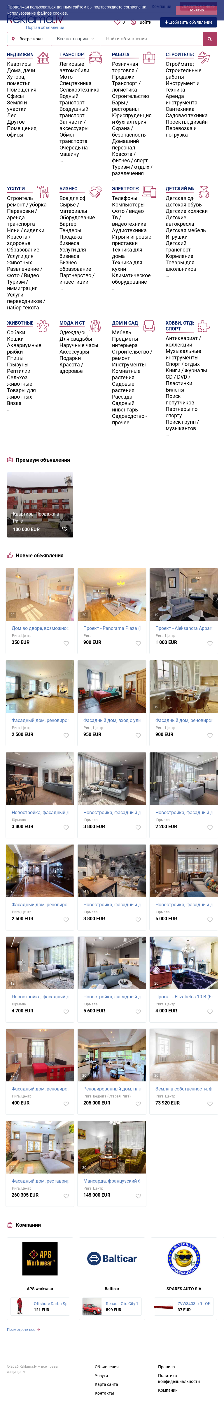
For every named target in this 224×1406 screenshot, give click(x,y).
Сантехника (180, 109)
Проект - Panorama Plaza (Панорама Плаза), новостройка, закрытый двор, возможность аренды (113, 628)
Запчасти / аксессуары (74, 125)
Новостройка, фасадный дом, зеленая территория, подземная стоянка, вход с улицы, (113, 904)
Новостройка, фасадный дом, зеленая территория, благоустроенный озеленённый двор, (41, 812)
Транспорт (73, 54)
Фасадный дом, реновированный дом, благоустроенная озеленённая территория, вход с (41, 1089)
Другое (16, 122)
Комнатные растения (126, 374)
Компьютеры (128, 204)
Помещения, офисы (22, 131)
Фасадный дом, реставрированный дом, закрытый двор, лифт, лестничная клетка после (41, 1181)
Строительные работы (184, 73)
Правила (166, 1366)
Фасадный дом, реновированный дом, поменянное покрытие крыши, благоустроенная (41, 904)
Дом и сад (125, 323)
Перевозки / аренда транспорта (22, 217)
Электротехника (132, 189)
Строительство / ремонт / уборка (27, 201)
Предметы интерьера (125, 342)
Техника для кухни (127, 265)
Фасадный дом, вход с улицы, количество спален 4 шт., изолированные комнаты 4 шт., (113, 720)
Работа (121, 54)
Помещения (21, 90)
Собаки (16, 332)
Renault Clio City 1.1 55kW (129, 1303)
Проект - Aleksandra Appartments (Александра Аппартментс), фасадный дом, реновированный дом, (185, 628)
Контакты (104, 1393)
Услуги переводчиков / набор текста (26, 301)
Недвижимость (26, 54)
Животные (20, 323)
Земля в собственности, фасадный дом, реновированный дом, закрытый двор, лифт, (185, 1089)
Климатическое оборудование (131, 278)
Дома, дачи (21, 70)
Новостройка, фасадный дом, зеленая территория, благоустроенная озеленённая (185, 812)
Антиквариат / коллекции (183, 341)
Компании (168, 1390)
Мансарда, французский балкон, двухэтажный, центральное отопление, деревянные (113, 1181)
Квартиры (19, 64)
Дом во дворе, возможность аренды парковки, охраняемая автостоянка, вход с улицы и (41, 628)
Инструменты (129, 364)
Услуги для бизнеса (73, 253)
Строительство (130, 96)
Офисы (15, 96)
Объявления (107, 1366)
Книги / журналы (186, 370)
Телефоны (124, 198)
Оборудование (77, 217)
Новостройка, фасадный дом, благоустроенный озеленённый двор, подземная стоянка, (185, 904)
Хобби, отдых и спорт (185, 326)
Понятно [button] (196, 10)
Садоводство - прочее (129, 419)
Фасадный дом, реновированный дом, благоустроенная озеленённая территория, (41, 720)
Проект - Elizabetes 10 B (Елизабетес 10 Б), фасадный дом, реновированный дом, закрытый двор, (185, 997)
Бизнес (68, 189)
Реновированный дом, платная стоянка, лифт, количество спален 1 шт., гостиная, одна (113, 1089)
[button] (70, 14)
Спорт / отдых (183, 364)
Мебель (121, 332)
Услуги (16, 189)
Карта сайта (106, 1384)
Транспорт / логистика (126, 86)
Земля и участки (17, 105)
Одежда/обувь (78, 332)
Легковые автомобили (74, 67)
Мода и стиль (77, 323)
